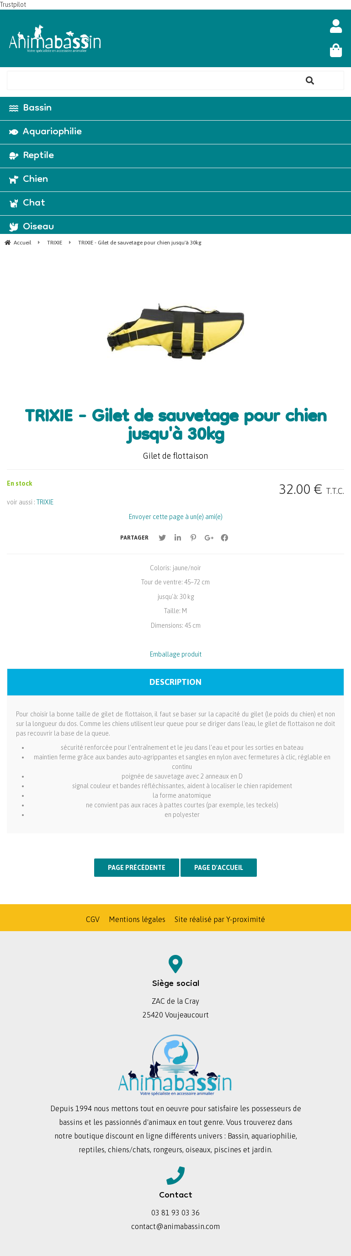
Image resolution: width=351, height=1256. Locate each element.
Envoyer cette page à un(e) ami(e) (176, 516)
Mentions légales (137, 919)
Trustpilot (13, 4)
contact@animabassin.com (175, 1226)
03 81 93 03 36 (175, 1212)
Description (175, 682)
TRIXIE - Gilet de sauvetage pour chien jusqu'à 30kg (175, 427)
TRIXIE (45, 502)
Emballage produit (176, 654)
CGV (93, 919)
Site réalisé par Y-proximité (220, 919)
